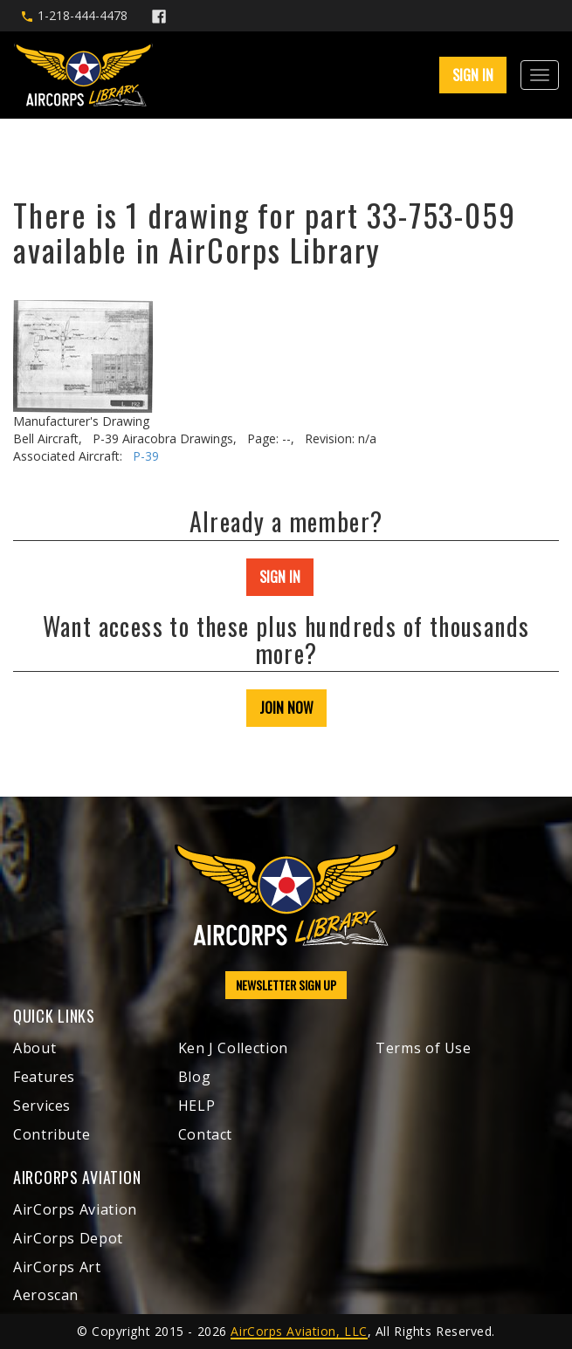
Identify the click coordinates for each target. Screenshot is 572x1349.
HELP (197, 1105)
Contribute (51, 1134)
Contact (205, 1134)
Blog (194, 1076)
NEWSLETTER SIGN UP (286, 985)
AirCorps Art (57, 1267)
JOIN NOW (286, 707)
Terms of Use (424, 1048)
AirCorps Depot (68, 1238)
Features (44, 1076)
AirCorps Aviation (75, 1209)
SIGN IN (472, 75)
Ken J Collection (233, 1048)
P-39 (146, 456)
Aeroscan (46, 1294)
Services (42, 1105)
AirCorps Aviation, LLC (299, 1331)
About (34, 1048)
